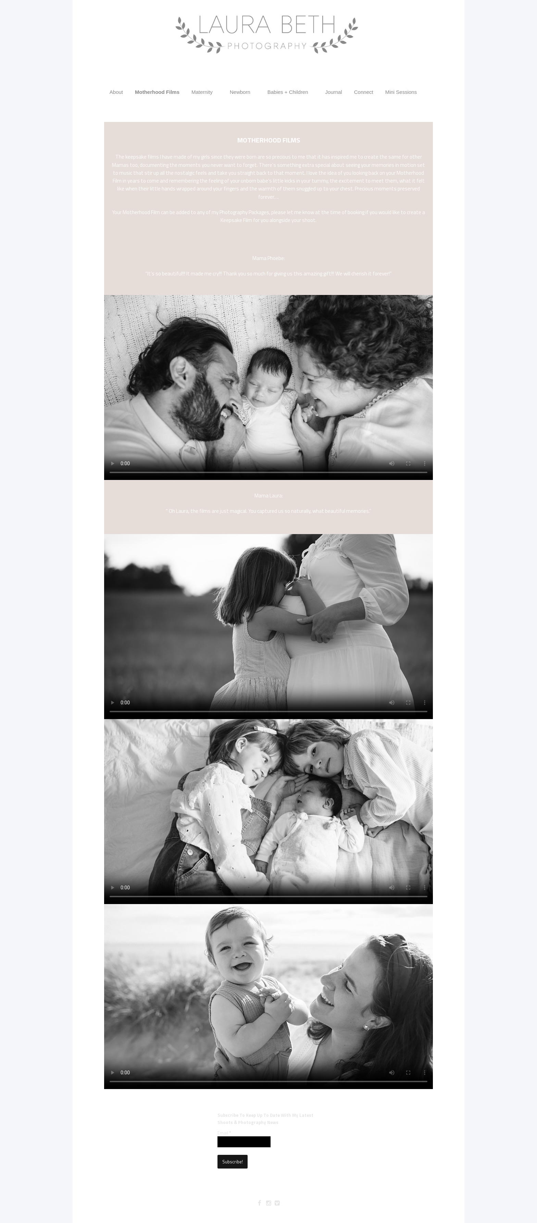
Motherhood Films (157, 92)
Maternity (202, 92)
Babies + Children (287, 92)
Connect (363, 92)
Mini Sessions (401, 92)
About (116, 92)
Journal (333, 92)
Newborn (240, 92)
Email (224, 1132)
